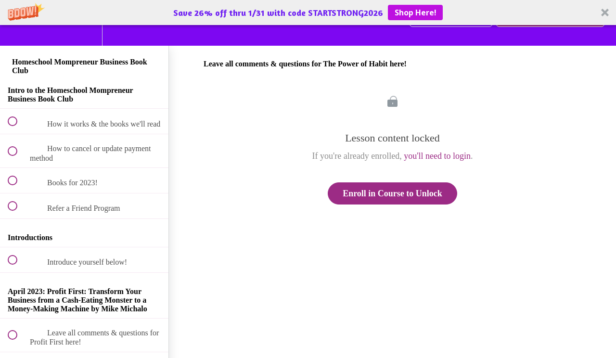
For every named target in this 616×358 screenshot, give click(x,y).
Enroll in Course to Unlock (392, 193)
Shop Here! (415, 12)
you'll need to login (437, 156)
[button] (308, 12)
